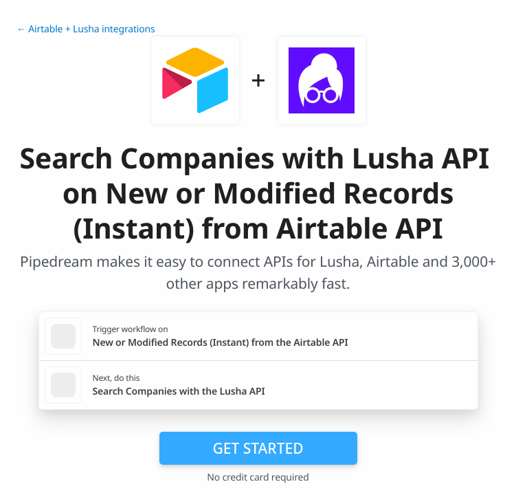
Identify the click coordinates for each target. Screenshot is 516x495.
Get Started (258, 448)
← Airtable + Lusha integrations (85, 29)
